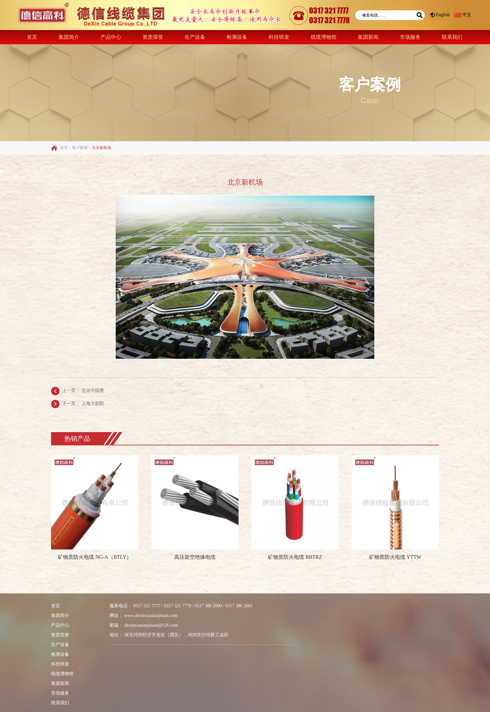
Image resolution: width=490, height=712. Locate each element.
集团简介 (69, 36)
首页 (32, 36)
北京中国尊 (92, 390)
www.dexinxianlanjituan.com (151, 615)
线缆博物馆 (323, 36)
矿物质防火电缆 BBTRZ (295, 556)
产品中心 (111, 36)
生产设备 (195, 36)
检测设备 (237, 36)
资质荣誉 (153, 36)
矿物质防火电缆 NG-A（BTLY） (95, 556)
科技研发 (279, 36)
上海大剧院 (92, 403)
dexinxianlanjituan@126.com (151, 624)
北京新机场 (101, 147)
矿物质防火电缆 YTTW (395, 556)
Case (370, 100)
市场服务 (410, 36)
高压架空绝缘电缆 (195, 556)
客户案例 (370, 84)
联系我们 (452, 36)
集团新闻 (368, 36)
